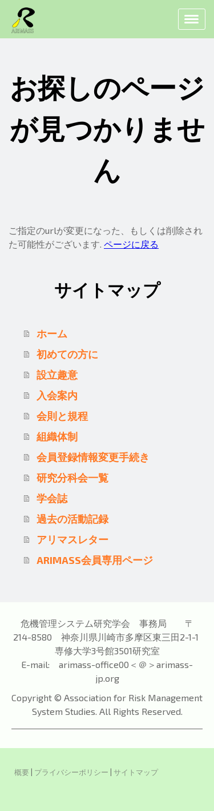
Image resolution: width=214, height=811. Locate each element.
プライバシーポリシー (71, 772)
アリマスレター (72, 539)
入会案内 (57, 395)
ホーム (52, 333)
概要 (21, 772)
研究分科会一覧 (72, 477)
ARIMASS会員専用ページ (95, 560)
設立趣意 (57, 374)
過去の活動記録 (72, 518)
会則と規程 (62, 416)
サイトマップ (136, 772)
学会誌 (52, 498)
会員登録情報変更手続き (93, 457)
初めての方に (67, 354)
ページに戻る (131, 243)
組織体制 (57, 436)
